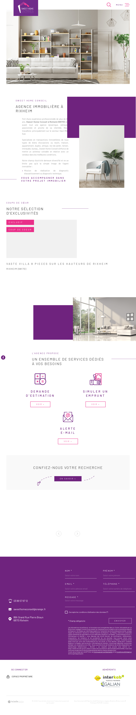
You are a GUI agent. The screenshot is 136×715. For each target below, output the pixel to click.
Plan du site (91, 701)
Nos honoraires (80, 701)
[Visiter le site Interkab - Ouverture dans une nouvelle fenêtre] (113, 678)
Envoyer (120, 621)
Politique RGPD (95, 703)
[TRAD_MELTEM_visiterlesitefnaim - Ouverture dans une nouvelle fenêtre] (97, 678)
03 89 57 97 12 (21, 600)
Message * (71, 597)
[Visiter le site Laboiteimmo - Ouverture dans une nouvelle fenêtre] (15, 702)
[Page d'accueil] (26, 8)
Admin (113, 701)
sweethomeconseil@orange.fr (30, 609)
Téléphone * (111, 584)
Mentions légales (103, 701)
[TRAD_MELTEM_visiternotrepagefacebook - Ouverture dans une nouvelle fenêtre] (3, 357)
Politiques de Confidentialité (103, 652)
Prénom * (109, 571)
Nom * (68, 571)
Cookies (106, 703)
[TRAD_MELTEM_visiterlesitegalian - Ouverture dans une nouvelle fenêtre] (110, 684)
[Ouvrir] (109, 4)
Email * (70, 584)
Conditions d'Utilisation (124, 652)
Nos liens (121, 701)
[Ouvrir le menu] (123, 4)
